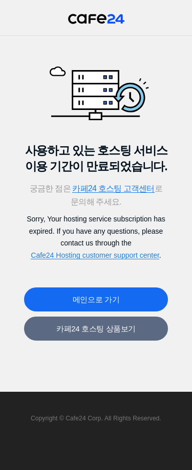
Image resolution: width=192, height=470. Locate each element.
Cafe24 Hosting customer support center (95, 255)
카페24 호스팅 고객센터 (113, 188)
